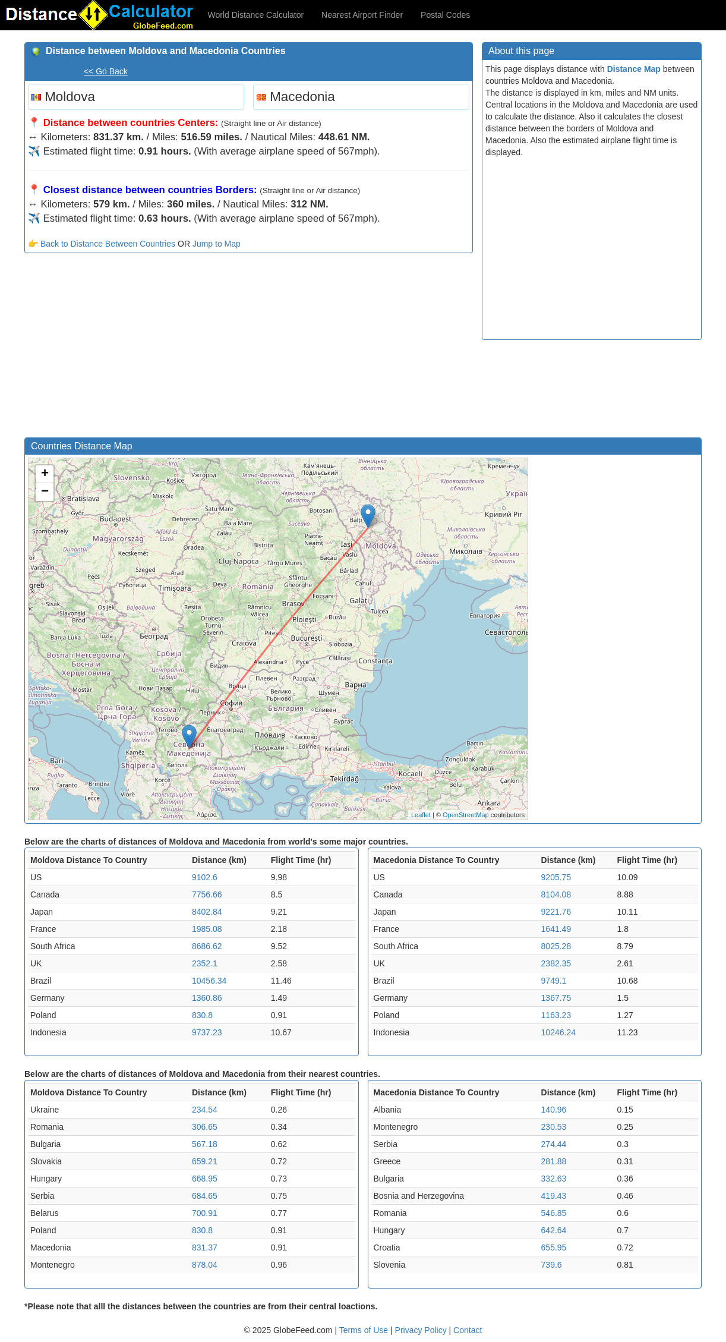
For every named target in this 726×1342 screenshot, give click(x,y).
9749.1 (554, 980)
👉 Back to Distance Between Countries (101, 243)
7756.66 (207, 894)
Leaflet (421, 814)
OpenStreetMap (466, 814)
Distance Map (634, 69)
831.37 (204, 1247)
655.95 (554, 1247)
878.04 (204, 1264)
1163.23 (556, 1015)
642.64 (554, 1230)
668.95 (204, 1178)
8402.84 (207, 911)
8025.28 (556, 946)
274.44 (554, 1144)
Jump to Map (216, 243)
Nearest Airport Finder (362, 15)
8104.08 (556, 894)
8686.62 (207, 946)
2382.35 (556, 963)
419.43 (554, 1196)
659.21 (204, 1161)
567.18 (204, 1144)
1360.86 (207, 998)
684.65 (204, 1196)
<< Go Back (106, 71)
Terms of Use (364, 1330)
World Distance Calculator (256, 15)
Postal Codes (445, 15)
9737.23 (207, 1032)
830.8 (202, 1015)
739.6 (551, 1264)
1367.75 (556, 998)
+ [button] (45, 474)
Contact (467, 1330)
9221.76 (556, 911)
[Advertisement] (248, 348)
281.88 (554, 1161)
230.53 (554, 1127)
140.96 (554, 1109)
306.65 (204, 1127)
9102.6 (204, 877)
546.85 (554, 1213)
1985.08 (207, 929)
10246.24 (558, 1032)
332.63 (554, 1178)
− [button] (45, 492)
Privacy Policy (422, 1330)
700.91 (204, 1213)
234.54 (204, 1109)
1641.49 (556, 929)
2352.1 (204, 963)
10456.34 (209, 980)
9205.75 (556, 877)
